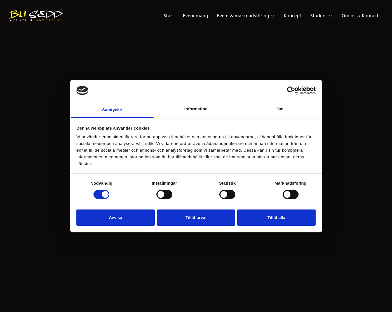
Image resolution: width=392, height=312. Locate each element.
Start (169, 16)
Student (321, 16)
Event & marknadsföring (246, 16)
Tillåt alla (276, 217)
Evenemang (195, 16)
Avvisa (115, 217)
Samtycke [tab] (112, 109)
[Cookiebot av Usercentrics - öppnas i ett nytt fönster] (291, 90)
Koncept (292, 16)
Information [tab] (196, 108)
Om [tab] (279, 108)
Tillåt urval (196, 217)
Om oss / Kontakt (360, 16)
